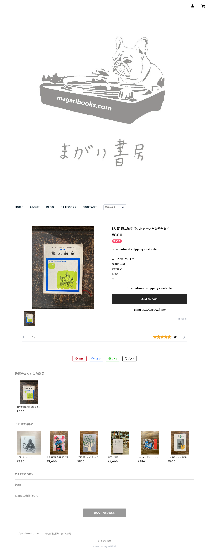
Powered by (104, 546)
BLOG (50, 207)
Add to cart (149, 299)
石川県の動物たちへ (26, 495)
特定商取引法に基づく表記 (58, 533)
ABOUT (35, 207)
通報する (182, 318)
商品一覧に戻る (104, 513)
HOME (19, 207)
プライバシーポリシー (28, 533)
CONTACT (90, 207)
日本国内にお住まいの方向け (149, 309)
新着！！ (19, 484)
